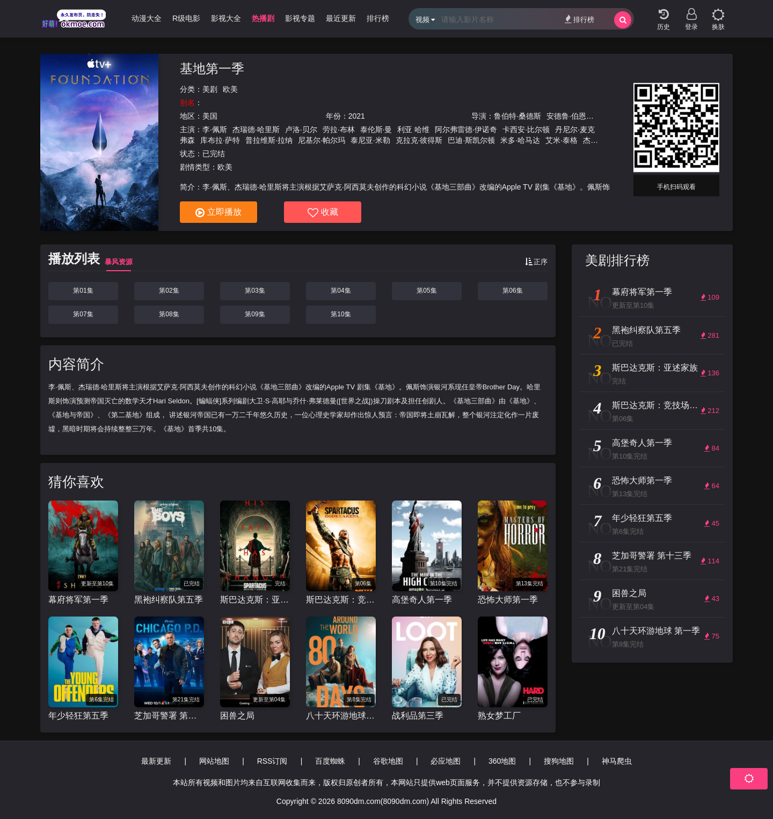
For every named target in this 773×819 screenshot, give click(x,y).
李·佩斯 (214, 129)
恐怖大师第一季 (508, 599)
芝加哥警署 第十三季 (169, 715)
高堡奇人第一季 (422, 599)
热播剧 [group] (263, 18)
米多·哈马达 (520, 140)
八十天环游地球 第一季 (341, 715)
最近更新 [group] (341, 18)
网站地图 (214, 761)
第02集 (169, 290)
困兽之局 (237, 715)
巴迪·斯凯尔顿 (471, 140)
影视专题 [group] (300, 18)
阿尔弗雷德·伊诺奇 (466, 129)
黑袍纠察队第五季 (168, 599)
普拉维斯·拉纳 (269, 140)
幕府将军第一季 (78, 599)
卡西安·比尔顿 (526, 129)
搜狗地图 (559, 761)
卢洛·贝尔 (301, 129)
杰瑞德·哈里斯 (256, 129)
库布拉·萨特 (220, 140)
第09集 (255, 314)
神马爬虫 (617, 761)
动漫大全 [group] (147, 18)
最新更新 (156, 761)
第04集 (341, 290)
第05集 (426, 290)
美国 (209, 116)
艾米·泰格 (561, 140)
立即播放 (218, 212)
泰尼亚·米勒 (370, 140)
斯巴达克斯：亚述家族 (255, 599)
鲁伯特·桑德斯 (517, 116)
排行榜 (579, 19)
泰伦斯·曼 (376, 129)
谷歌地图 (388, 761)
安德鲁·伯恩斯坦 (573, 116)
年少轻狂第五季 (78, 715)
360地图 (502, 761)
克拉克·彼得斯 (419, 140)
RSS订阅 (272, 761)
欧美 (230, 89)
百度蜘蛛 (330, 761)
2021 (356, 116)
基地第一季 (212, 68)
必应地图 (446, 761)
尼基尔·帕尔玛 (321, 140)
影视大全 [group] (226, 18)
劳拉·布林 (339, 129)
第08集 (169, 314)
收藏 (323, 212)
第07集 (83, 314)
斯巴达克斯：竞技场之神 (341, 599)
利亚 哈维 (413, 129)
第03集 (255, 290)
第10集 (341, 314)
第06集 (512, 290)
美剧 (209, 89)
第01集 (83, 290)
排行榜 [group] (378, 18)
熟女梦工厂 (499, 715)
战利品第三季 (417, 715)
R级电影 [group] (186, 18)
